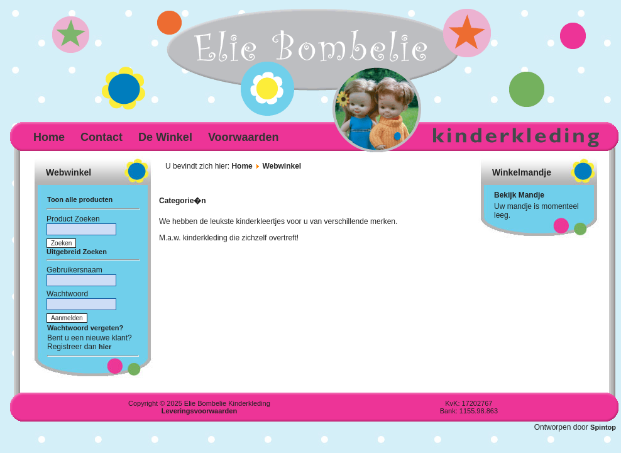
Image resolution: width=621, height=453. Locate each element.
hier (105, 346)
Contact (101, 137)
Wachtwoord (67, 293)
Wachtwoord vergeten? (85, 328)
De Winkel (165, 137)
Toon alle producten (80, 199)
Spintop (603, 427)
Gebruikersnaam (74, 270)
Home (49, 137)
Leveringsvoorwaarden (199, 411)
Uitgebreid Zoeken (77, 251)
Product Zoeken (73, 219)
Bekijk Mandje (519, 195)
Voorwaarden (243, 137)
